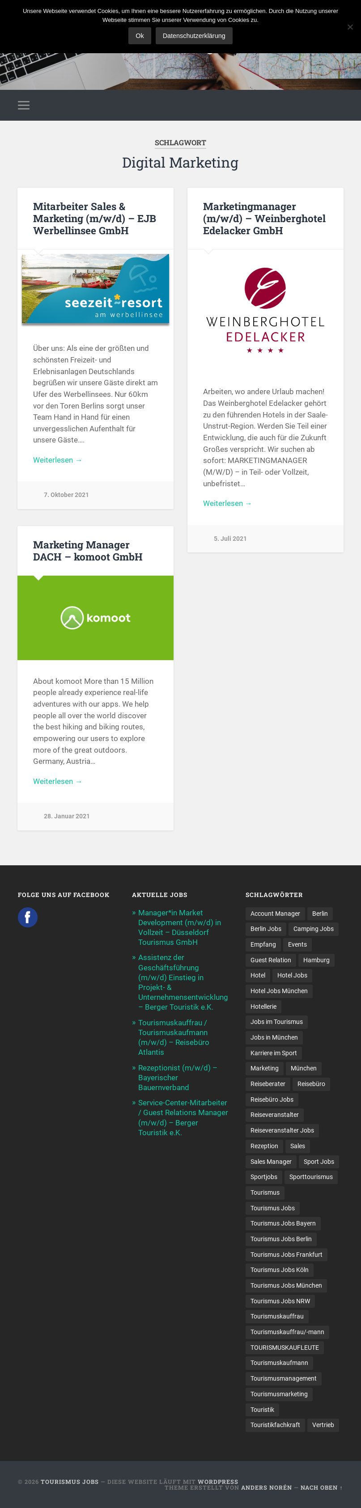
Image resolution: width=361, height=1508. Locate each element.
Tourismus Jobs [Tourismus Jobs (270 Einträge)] (273, 1208)
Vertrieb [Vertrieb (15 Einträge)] (323, 1424)
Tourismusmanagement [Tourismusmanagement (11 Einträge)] (284, 1378)
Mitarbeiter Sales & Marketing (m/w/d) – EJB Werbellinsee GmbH (94, 218)
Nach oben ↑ (322, 1487)
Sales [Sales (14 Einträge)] (297, 1146)
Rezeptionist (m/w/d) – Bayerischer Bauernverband (177, 1077)
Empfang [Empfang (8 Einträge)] (263, 944)
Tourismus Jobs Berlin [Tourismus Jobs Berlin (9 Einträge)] (281, 1239)
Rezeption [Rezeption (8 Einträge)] (264, 1146)
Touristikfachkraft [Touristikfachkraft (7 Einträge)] (275, 1424)
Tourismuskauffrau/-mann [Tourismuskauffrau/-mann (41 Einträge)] (287, 1331)
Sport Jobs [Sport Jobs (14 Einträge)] (319, 1161)
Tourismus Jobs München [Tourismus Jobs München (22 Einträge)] (286, 1285)
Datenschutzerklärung (194, 35)
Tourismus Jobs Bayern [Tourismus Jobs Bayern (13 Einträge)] (283, 1223)
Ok (140, 35)
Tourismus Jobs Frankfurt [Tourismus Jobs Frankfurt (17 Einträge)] (287, 1254)
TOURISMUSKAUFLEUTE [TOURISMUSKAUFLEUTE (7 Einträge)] (285, 1347)
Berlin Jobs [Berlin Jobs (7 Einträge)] (266, 928)
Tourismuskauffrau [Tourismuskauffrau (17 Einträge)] (277, 1316)
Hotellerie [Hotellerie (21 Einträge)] (263, 1006)
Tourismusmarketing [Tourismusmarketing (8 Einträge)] (279, 1394)
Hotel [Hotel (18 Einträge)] (258, 975)
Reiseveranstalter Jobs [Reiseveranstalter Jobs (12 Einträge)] (282, 1130)
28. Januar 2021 (67, 816)
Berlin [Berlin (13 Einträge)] (320, 913)
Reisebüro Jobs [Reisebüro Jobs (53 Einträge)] (272, 1099)
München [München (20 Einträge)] (304, 1068)
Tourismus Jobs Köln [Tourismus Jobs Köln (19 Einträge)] (280, 1269)
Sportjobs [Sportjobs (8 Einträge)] (264, 1176)
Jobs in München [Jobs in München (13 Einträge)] (274, 1037)
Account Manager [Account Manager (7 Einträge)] (275, 913)
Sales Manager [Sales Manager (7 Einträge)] (271, 1161)
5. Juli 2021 (230, 539)
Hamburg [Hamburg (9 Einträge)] (316, 960)
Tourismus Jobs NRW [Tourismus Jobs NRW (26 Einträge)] (280, 1301)
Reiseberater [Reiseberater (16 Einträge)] (268, 1083)
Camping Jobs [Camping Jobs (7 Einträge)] (313, 928)
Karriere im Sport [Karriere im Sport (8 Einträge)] (274, 1053)
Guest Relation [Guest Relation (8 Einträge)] (271, 960)
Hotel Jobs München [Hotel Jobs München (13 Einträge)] (279, 990)
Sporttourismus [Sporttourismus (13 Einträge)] (311, 1176)
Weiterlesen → (57, 459)
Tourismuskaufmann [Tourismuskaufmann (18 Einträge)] (279, 1362)
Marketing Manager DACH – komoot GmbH (88, 550)
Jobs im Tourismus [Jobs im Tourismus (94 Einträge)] (277, 1021)
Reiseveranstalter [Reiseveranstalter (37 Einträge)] (275, 1114)
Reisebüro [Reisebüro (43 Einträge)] (311, 1083)
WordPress (218, 1481)
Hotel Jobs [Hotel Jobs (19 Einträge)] (292, 975)
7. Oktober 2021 (66, 495)
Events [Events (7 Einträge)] (297, 944)
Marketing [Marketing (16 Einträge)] (265, 1068)
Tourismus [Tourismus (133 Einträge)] (265, 1192)
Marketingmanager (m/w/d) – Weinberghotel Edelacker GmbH (264, 218)
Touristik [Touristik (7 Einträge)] (262, 1409)
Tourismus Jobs (70, 1481)
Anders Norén (266, 1487)
